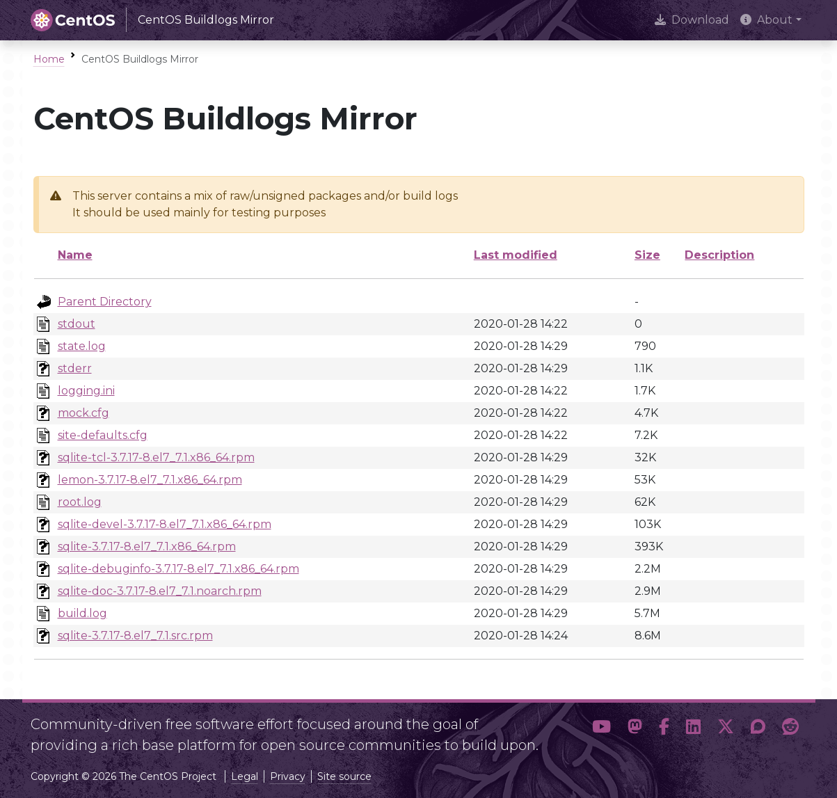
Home (49, 59)
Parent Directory (105, 301)
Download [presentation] (692, 19)
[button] (601, 729)
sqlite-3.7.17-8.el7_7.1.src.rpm (135, 635)
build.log (82, 613)
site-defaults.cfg (103, 435)
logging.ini (86, 390)
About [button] (766, 19)
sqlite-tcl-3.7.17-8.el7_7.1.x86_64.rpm (156, 457)
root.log (80, 502)
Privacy (287, 776)
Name (75, 255)
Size (647, 255)
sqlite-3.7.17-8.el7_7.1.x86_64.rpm (147, 546)
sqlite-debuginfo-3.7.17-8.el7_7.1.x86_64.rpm (178, 568)
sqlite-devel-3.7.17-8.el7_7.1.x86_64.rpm (164, 524)
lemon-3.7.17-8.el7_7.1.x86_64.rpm (150, 479)
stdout (76, 323)
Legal (244, 776)
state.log (82, 346)
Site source (344, 776)
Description (719, 255)
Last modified (515, 255)
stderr (75, 368)
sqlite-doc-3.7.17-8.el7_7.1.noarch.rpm (160, 591)
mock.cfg (83, 413)
